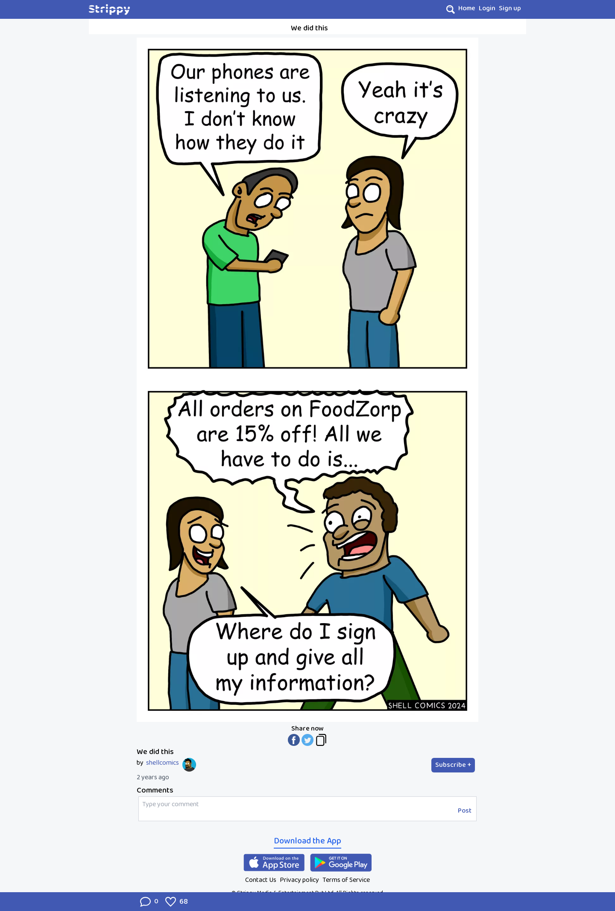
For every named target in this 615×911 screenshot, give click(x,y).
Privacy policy (299, 880)
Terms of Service (346, 880)
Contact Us (260, 880)
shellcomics (162, 763)
